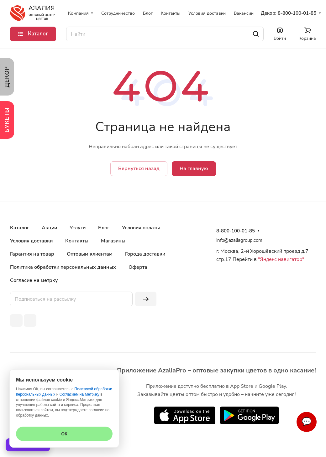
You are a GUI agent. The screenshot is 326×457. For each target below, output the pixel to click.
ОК (64, 433)
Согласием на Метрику (79, 394)
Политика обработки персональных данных (63, 267)
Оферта (138, 267)
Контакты (76, 240)
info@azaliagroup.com (239, 240)
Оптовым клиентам (90, 254)
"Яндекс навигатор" (280, 259)
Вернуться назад (139, 168)
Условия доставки (31, 240)
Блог (103, 227)
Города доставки (145, 254)
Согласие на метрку (34, 280)
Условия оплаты (141, 227)
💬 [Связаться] (307, 421)
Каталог (19, 227)
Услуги (78, 227)
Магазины (113, 240)
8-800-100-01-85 (297, 13)
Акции (49, 227)
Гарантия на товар (32, 254)
